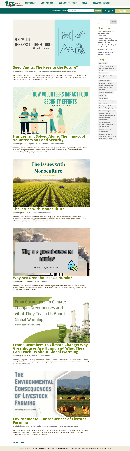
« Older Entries (18, 442)
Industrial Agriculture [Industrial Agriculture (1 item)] (106, 92)
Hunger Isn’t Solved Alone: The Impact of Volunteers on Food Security (49, 138)
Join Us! (84, 3)
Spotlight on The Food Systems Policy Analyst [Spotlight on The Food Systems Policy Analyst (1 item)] (106, 107)
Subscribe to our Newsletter (58, 10)
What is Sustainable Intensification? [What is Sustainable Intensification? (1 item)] (105, 130)
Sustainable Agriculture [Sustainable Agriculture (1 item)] (107, 110)
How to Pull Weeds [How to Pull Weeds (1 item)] (105, 80)
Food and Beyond (57, 143)
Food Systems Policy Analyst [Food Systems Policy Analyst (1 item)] (105, 77)
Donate (121, 10)
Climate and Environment (51, 71)
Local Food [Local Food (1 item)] (102, 95)
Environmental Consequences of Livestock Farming (51, 420)
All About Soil (36, 71)
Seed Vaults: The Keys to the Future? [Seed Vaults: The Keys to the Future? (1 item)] (107, 102)
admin (17, 71)
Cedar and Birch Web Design (102, 448)
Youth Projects (47, 3)
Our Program (30, 3)
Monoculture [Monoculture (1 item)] (103, 98)
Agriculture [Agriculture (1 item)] (103, 63)
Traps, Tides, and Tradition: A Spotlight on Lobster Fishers (107, 40)
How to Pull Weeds (105, 49)
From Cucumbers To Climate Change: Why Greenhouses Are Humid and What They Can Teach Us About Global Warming (50, 348)
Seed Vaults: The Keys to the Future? (45, 67)
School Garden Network (100, 3)
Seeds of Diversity (62, 448)
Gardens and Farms (69, 71)
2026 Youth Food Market (68, 3)
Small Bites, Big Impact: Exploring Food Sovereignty (107, 33)
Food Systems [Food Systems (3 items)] (103, 73)
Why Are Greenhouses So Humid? (42, 277)
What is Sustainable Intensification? (105, 53)
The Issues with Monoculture (39, 208)
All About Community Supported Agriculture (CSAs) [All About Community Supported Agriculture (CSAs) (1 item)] (106, 68)
